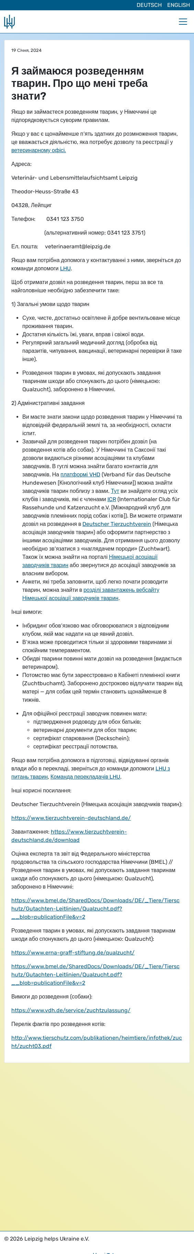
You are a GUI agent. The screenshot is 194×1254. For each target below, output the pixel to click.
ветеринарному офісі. (38, 150)
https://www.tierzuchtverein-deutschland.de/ (71, 818)
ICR (111, 499)
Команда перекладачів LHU (85, 776)
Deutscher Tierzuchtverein (116, 524)
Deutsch (149, 5)
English (178, 5)
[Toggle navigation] (183, 22)
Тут (115, 491)
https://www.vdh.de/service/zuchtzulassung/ (70, 1010)
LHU (65, 268)
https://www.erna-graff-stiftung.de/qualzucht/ (73, 952)
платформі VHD (80, 474)
